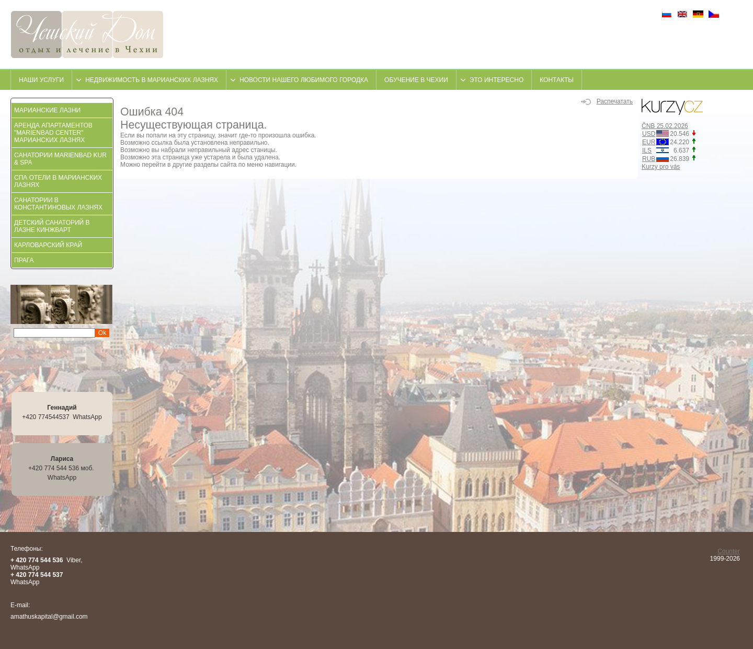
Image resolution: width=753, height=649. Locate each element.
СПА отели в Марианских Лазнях (58, 181)
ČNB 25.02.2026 (665, 126)
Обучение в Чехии (416, 80)
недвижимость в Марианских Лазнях (151, 80)
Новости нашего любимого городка (303, 80)
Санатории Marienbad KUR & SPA (60, 159)
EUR (648, 142)
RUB (648, 159)
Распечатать (607, 101)
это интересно (496, 80)
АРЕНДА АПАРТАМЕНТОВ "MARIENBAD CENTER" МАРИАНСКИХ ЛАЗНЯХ (53, 133)
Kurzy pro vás (661, 166)
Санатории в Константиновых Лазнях (58, 203)
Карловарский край (48, 245)
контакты (557, 80)
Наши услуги (41, 80)
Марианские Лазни (47, 110)
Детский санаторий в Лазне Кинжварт (52, 226)
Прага (24, 260)
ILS (647, 150)
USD (648, 133)
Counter (728, 551)
